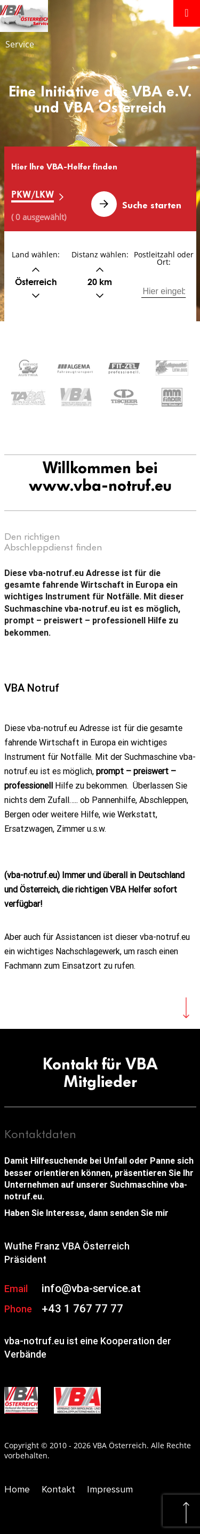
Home (17, 1489)
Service (19, 44)
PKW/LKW (32, 194)
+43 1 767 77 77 (82, 1308)
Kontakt (58, 1489)
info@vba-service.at (91, 1288)
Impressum (110, 1489)
